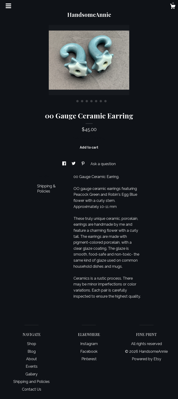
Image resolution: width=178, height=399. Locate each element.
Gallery (31, 374)
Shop (31, 344)
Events (32, 366)
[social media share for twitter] (74, 164)
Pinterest (89, 359)
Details (45, 176)
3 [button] (82, 101)
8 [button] (105, 101)
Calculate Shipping (89, 138)
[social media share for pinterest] (83, 164)
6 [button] (96, 101)
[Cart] (172, 7)
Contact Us (31, 389)
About (31, 359)
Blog (32, 351)
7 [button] (101, 101)
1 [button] (73, 101)
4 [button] (87, 101)
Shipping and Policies (31, 381)
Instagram (89, 344)
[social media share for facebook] (64, 164)
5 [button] (91, 101)
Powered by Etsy (146, 359)
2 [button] (77, 101)
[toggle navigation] (8, 6)
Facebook (89, 351)
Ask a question (103, 164)
